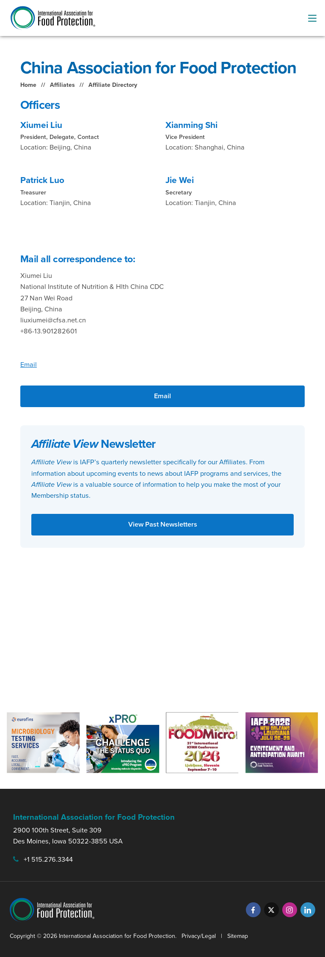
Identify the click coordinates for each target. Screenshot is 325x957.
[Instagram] (289, 909)
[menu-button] (312, 18)
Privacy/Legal (199, 936)
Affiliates (62, 84)
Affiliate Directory (112, 84)
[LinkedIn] (307, 909)
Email (28, 364)
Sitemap (237, 936)
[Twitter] (271, 909)
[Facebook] (253, 909)
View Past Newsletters (162, 524)
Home (28, 84)
